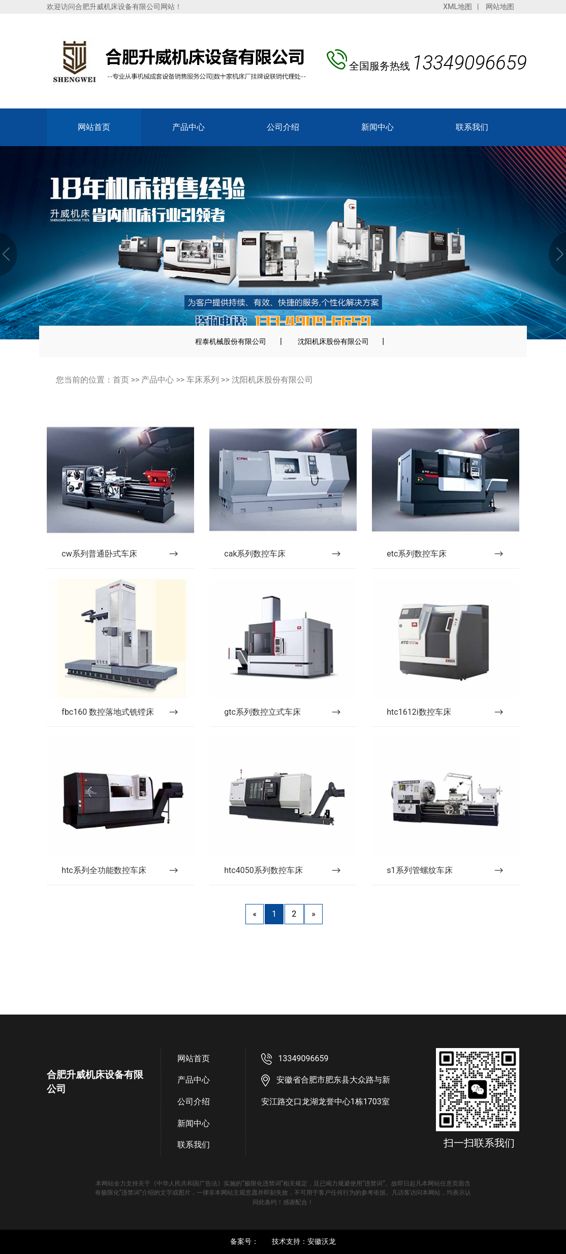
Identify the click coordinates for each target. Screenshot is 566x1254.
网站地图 (500, 7)
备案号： (244, 1241)
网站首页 (94, 127)
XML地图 (457, 7)
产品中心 (188, 127)
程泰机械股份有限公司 (230, 341)
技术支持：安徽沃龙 (304, 1241)
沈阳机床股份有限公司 (333, 341)
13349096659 (303, 1058)
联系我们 (472, 127)
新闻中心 (377, 127)
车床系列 (202, 380)
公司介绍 (283, 127)
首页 (121, 380)
